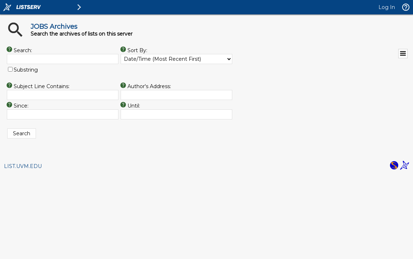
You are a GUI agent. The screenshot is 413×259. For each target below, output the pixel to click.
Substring (26, 70)
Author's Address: (149, 86)
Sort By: (137, 50)
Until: (133, 106)
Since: (21, 106)
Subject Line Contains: (41, 86)
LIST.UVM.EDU (23, 166)
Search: (23, 50)
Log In (386, 7)
